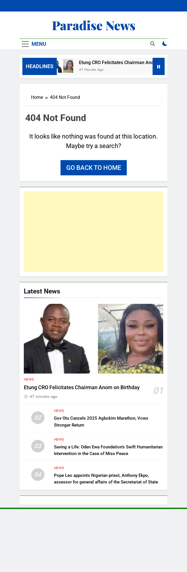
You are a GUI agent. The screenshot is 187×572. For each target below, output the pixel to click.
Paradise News (93, 25)
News (29, 379)
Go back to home (93, 167)
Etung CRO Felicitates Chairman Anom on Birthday (132, 62)
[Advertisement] (93, 231)
